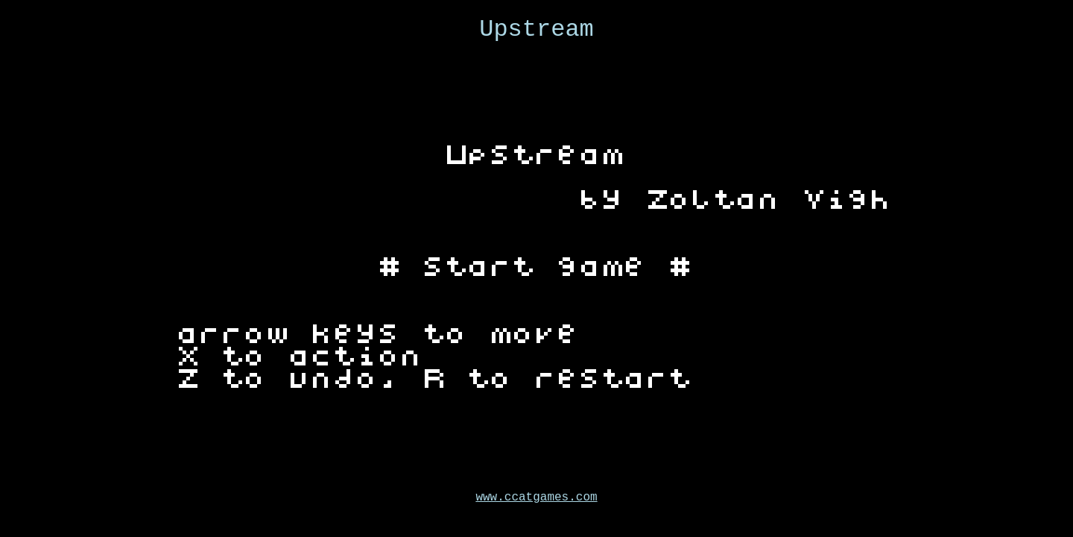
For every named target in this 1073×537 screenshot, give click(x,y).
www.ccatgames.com (536, 497)
